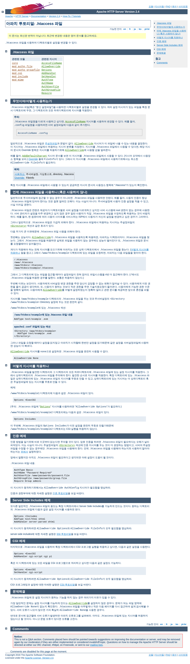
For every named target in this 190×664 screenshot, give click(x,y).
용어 (174, 6)
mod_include (20, 76)
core (15, 63)
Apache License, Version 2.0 (39, 658)
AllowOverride (50, 66)
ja (134, 29)
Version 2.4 (54, 16)
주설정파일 (51, 143)
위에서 (24, 451)
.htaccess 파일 (164, 23)
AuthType (47, 79)
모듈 (151, 6)
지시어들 (159, 6)
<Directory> (18, 226)
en (124, 29)
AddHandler (48, 73)
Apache (9, 16)
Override (33, 159)
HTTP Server (22, 16)
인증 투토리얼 (60, 493)
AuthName (47, 83)
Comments (162, 62)
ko (140, 29)
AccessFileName (51, 63)
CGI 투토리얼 (67, 584)
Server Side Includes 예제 (170, 45)
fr (129, 29)
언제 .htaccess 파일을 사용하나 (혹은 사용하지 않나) (171, 32)
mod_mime (18, 79)
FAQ (168, 6)
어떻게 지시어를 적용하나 (170, 37)
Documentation (38, 16)
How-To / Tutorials (72, 16)
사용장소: (20, 174)
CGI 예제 (161, 49)
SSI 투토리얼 (64, 534)
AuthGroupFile (50, 90)
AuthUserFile (50, 86)
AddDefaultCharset (34, 156)
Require (46, 93)
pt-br (147, 29)
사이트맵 (183, 6)
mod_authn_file (22, 66)
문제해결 (161, 53)
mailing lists (96, 645)
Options (46, 70)
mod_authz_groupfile (26, 70)
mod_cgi (17, 73)
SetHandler (48, 76)
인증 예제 (161, 41)
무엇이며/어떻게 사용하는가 (171, 27)
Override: (20, 177)
